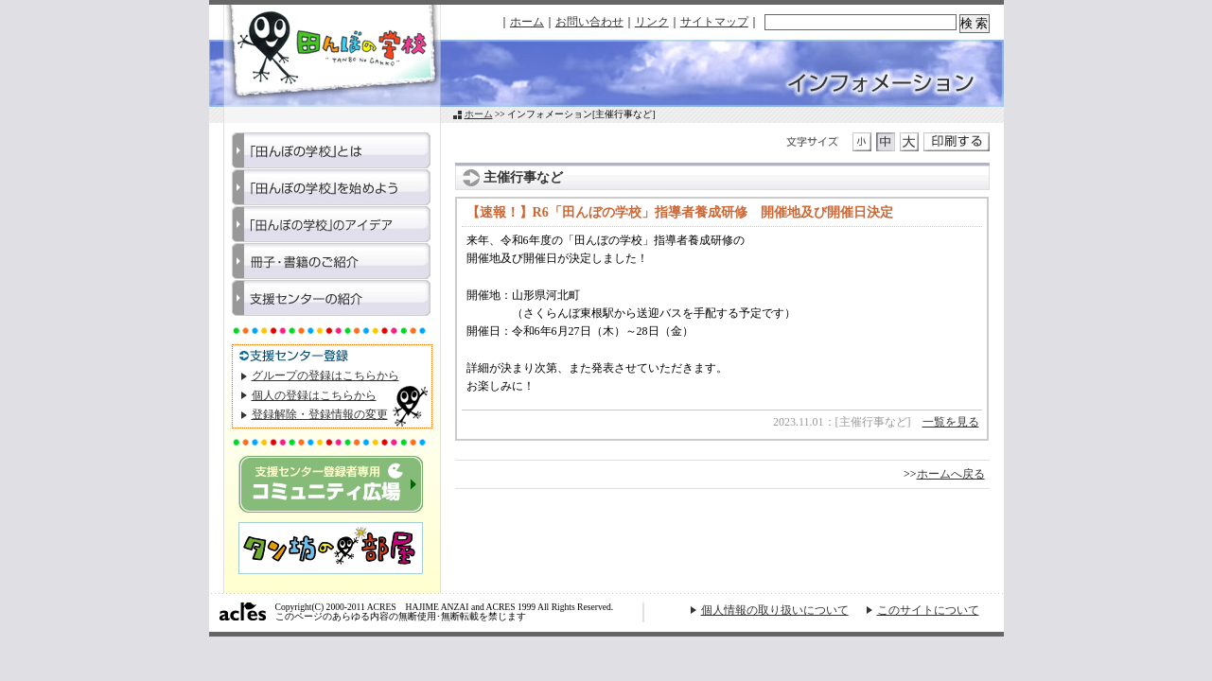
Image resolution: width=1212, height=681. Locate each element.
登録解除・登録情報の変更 (320, 414)
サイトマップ (714, 21)
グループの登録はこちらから (325, 375)
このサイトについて (928, 610)
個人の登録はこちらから (314, 395)
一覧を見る (950, 421)
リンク (652, 21)
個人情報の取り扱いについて (775, 610)
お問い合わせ (589, 21)
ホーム (527, 21)
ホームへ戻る (951, 473)
